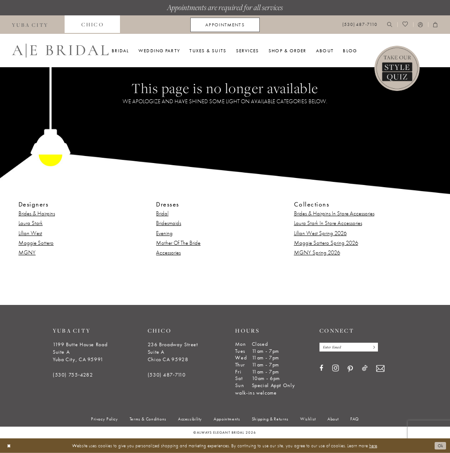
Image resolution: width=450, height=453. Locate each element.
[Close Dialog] (9, 445)
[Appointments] (224, 25)
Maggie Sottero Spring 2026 (326, 242)
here (373, 445)
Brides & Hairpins (36, 213)
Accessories (168, 252)
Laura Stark (30, 223)
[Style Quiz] (397, 68)
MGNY (27, 252)
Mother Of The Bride (178, 242)
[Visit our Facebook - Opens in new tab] (321, 369)
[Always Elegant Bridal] (60, 50)
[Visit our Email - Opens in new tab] (380, 370)
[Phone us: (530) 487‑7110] (360, 25)
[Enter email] (352, 347)
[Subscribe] (379, 347)
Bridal (162, 213)
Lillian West (30, 233)
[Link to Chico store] (92, 24)
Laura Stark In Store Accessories (328, 223)
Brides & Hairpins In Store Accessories (334, 213)
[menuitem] (92, 24)
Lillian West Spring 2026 (320, 233)
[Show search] (389, 25)
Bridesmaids (168, 223)
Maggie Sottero (36, 242)
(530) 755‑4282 (73, 374)
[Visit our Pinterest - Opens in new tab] (350, 369)
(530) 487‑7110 (167, 374)
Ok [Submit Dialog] (439, 445)
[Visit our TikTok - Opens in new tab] (364, 369)
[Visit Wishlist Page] (405, 25)
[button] (420, 25)
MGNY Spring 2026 (317, 252)
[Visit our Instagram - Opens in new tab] (335, 369)
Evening (164, 233)
